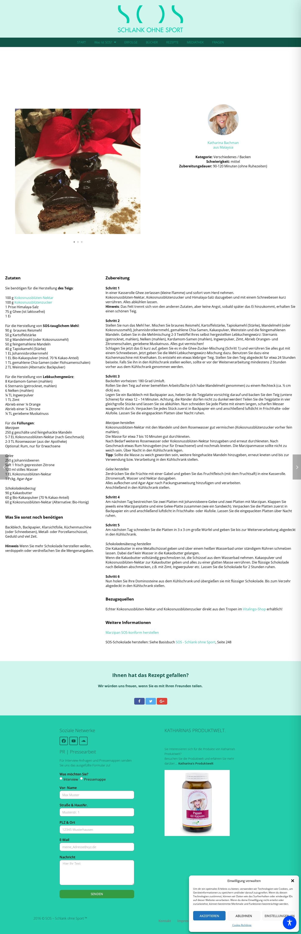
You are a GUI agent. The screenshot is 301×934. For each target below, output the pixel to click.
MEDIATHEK (195, 42)
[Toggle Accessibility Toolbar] (289, 922)
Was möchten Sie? (74, 774)
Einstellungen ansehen (280, 916)
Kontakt (164, 921)
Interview (71, 779)
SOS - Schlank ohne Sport (196, 642)
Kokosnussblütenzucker (33, 302)
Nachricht (67, 857)
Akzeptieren (209, 916)
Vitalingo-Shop (254, 609)
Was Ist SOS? (105, 42)
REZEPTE (172, 42)
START (81, 42)
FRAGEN (218, 42)
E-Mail (64, 839)
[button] (293, 881)
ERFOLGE (131, 42)
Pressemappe (95, 779)
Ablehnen (244, 916)
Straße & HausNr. (74, 805)
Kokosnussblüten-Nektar (34, 297)
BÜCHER (152, 42)
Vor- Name (68, 787)
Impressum (186, 921)
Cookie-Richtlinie (241, 925)
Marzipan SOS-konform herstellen (132, 632)
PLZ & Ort (67, 822)
